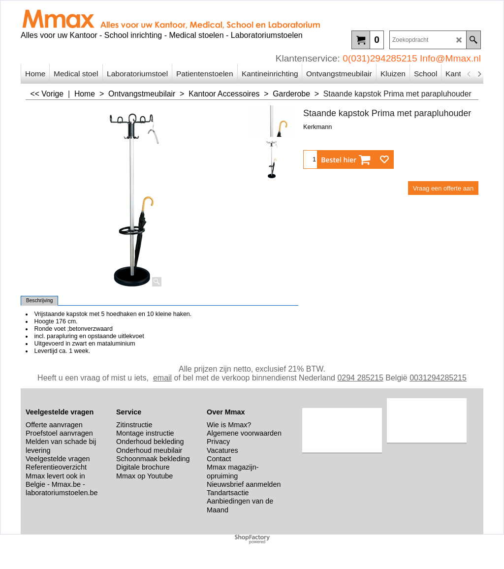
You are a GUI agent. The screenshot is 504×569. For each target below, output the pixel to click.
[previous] (469, 73)
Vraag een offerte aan (443, 188)
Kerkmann (317, 126)
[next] (478, 73)
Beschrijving (39, 300)
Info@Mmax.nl (450, 58)
